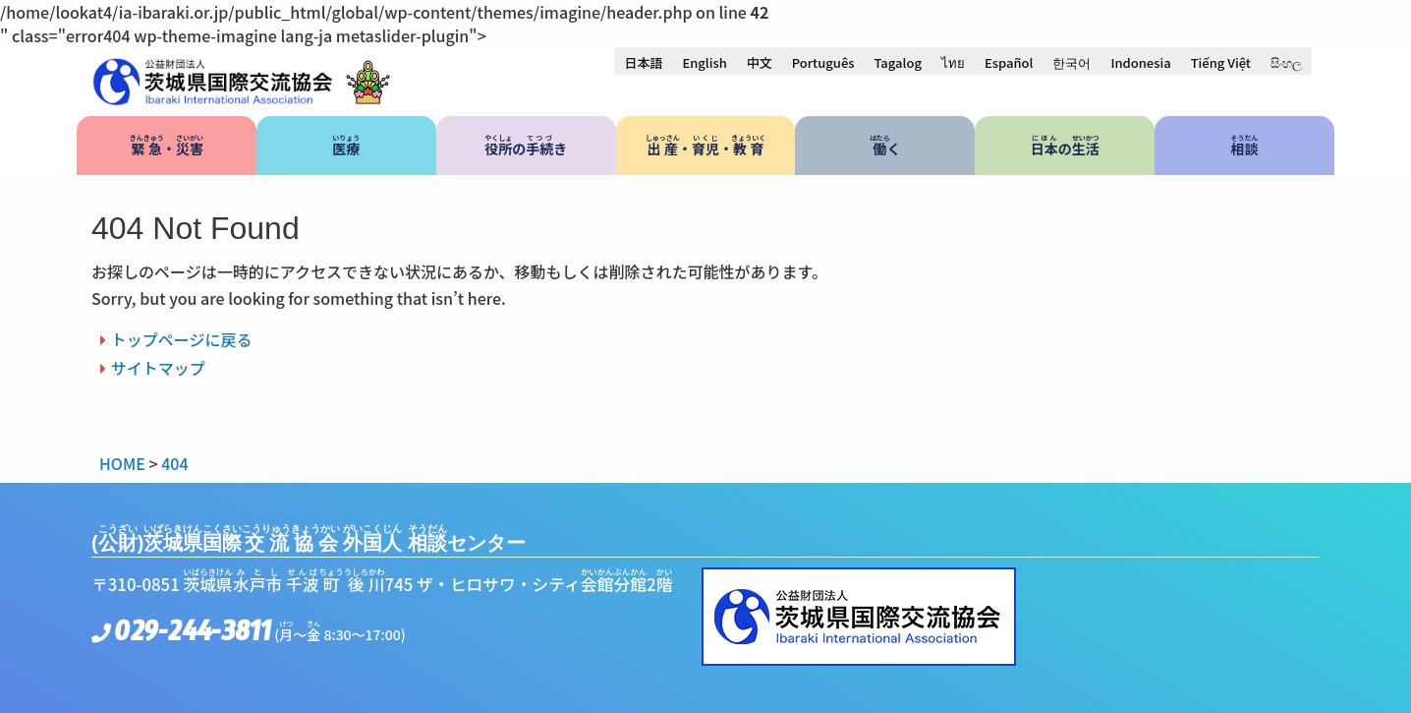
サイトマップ (158, 368)
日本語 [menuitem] (643, 62)
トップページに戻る (182, 339)
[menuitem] (643, 62)
